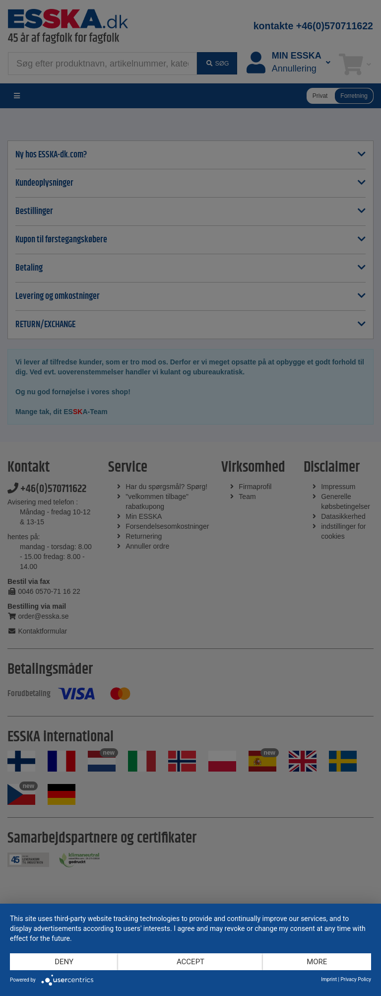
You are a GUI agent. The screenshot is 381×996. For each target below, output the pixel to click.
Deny (64, 961)
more (317, 961)
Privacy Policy (355, 979)
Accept (190, 961)
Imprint (329, 979)
